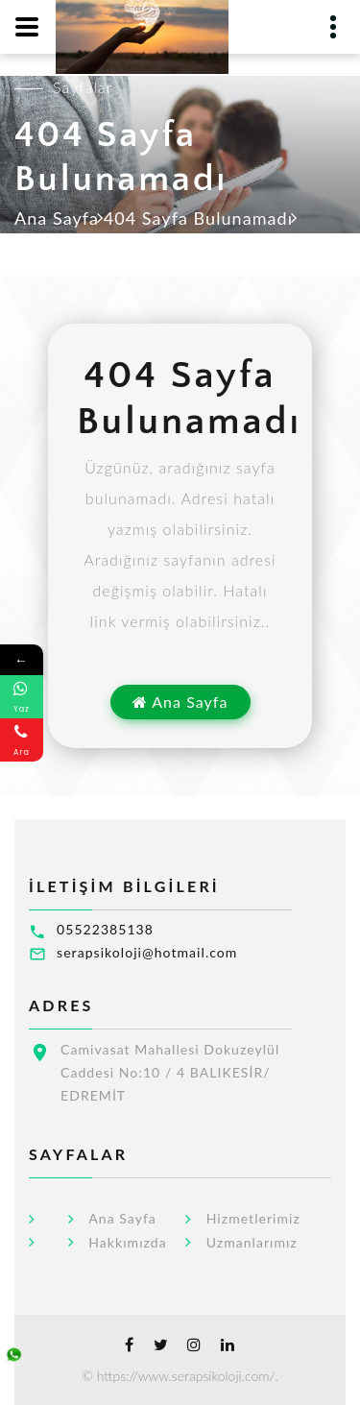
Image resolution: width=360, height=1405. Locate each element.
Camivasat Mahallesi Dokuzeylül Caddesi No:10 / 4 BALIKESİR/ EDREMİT (169, 1072)
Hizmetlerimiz (253, 1218)
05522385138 (105, 929)
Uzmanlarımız (252, 1242)
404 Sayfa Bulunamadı (198, 218)
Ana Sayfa (56, 218)
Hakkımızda (127, 1242)
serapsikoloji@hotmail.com (147, 952)
